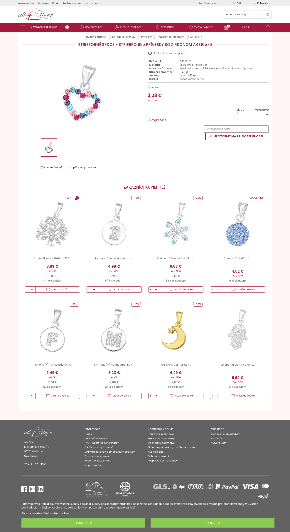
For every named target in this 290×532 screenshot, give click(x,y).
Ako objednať (26, 3)
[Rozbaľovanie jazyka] (210, 3)
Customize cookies (56, 513)
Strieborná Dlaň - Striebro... (237, 365)
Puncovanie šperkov (97, 456)
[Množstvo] (262, 114)
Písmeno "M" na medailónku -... (114, 365)
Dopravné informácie (161, 434)
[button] (247, 28)
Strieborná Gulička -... (237, 258)
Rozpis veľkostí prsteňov (163, 460)
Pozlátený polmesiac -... (176, 365)
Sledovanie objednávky (225, 434)
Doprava (43, 3)
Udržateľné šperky (96, 438)
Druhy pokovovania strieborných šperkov (110, 452)
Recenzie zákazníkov (97, 460)
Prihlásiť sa (217, 438)
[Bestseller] (166, 27)
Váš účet (217, 429)
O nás (55, 3)
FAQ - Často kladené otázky (102, 443)
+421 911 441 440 (35, 464)
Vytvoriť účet (218, 443)
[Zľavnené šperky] (129, 27)
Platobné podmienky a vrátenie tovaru (171, 447)
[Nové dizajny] (92, 27)
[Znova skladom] (203, 27)
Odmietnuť (83, 523)
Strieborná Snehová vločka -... (176, 258)
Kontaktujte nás (72, 3)
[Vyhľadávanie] (247, 15)
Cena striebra (93, 3)
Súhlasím (212, 523)
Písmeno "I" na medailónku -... (114, 258)
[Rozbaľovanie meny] (239, 3)
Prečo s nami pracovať (99, 447)
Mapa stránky (93, 465)
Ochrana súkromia (159, 456)
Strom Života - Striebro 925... (52, 258)
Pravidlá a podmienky (161, 438)
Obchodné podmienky (161, 443)
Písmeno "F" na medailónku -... (52, 365)
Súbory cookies (31, 513)
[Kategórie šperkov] (46, 27)
